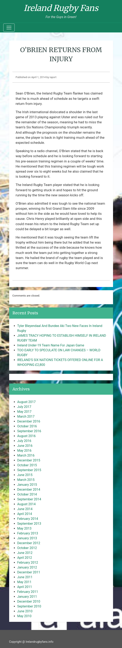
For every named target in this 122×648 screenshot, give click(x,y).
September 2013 (29, 523)
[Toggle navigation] (9, 28)
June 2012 (25, 553)
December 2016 (28, 421)
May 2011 (24, 582)
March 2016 (26, 455)
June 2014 (25, 509)
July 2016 (24, 441)
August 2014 (26, 504)
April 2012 (24, 558)
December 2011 (28, 572)
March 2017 (26, 416)
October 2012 (27, 548)
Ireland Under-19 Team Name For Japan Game (50, 345)
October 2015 (27, 465)
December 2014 (28, 489)
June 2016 (25, 446)
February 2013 (27, 533)
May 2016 (24, 450)
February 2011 (27, 592)
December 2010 (28, 601)
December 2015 (28, 460)
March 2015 (26, 480)
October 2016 (27, 426)
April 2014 (24, 514)
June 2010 (25, 611)
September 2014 (29, 499)
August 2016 (26, 436)
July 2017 (24, 407)
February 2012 (27, 562)
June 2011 (25, 577)
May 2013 (24, 528)
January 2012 (27, 567)
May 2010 (24, 616)
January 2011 (27, 597)
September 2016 (29, 431)
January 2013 (27, 538)
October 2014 (27, 494)
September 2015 (29, 470)
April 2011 (24, 587)
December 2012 (28, 543)
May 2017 (24, 412)
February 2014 (27, 519)
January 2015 (27, 485)
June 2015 (25, 475)
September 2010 (29, 606)
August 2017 (26, 402)
